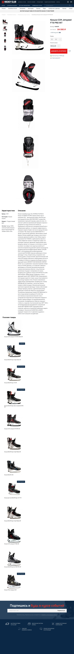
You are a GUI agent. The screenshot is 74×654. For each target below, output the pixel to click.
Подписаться (61, 610)
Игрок (3, 5)
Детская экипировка (24, 5)
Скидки (70, 8)
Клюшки (4, 8)
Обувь (44, 8)
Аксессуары (31, 8)
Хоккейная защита (12, 5)
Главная (3, 14)
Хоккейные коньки (12, 8)
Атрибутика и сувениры (54, 8)
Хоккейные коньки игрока (24, 14)
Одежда (38, 8)
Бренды (64, 8)
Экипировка (22, 8)
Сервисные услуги (37, 5)
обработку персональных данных (49, 614)
